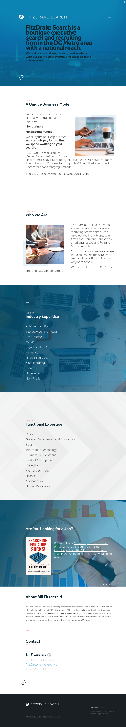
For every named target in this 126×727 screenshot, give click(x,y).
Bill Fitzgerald (36, 654)
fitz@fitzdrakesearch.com (43, 664)
